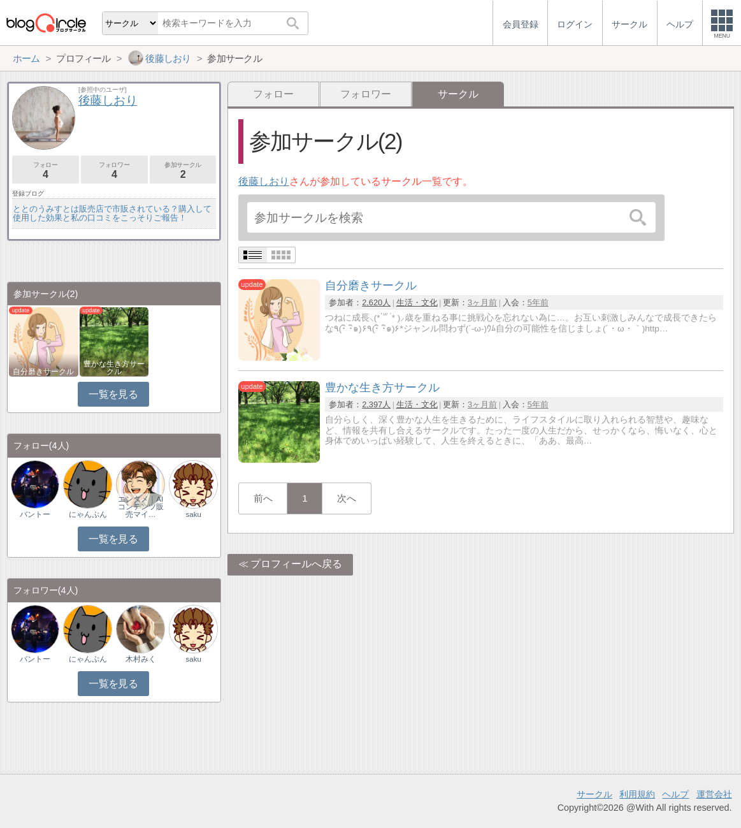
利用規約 (637, 794)
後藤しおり (263, 181)
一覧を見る (113, 394)
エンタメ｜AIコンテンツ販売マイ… (141, 506)
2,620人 (376, 302)
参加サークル (183, 170)
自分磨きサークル (43, 371)
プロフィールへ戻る (296, 563)
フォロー (273, 94)
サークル (594, 794)
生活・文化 (417, 302)
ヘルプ (675, 794)
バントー (35, 514)
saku (193, 514)
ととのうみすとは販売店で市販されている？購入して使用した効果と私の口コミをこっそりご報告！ (112, 213)
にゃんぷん (88, 514)
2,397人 (376, 404)
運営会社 (714, 794)
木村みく (141, 659)
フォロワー (365, 94)
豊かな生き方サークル (114, 367)
